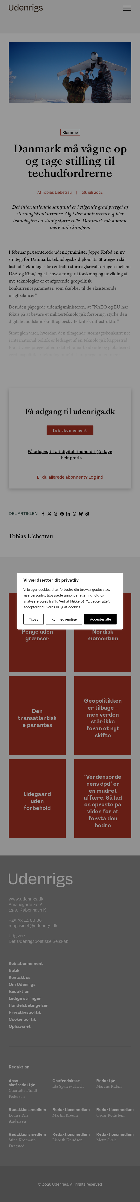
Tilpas (33, 619)
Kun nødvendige (64, 619)
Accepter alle (100, 619)
